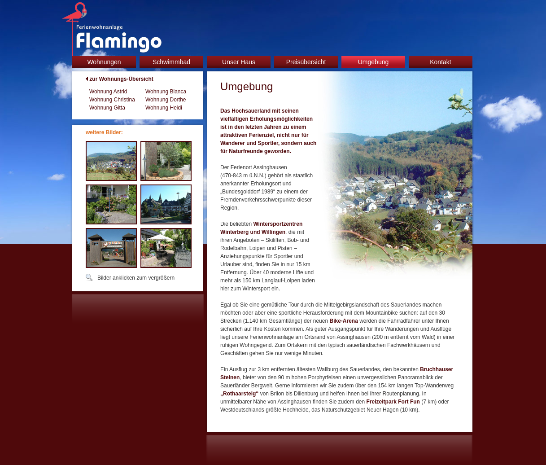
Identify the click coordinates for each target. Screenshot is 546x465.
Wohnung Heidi (163, 108)
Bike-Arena (343, 321)
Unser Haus (238, 62)
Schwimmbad (171, 62)
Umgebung (373, 62)
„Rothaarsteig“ (239, 393)
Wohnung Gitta (107, 108)
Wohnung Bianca (165, 91)
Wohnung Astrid (108, 91)
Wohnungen (104, 62)
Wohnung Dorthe (165, 100)
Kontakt (440, 62)
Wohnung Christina (112, 100)
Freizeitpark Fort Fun (393, 402)
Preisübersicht (306, 62)
